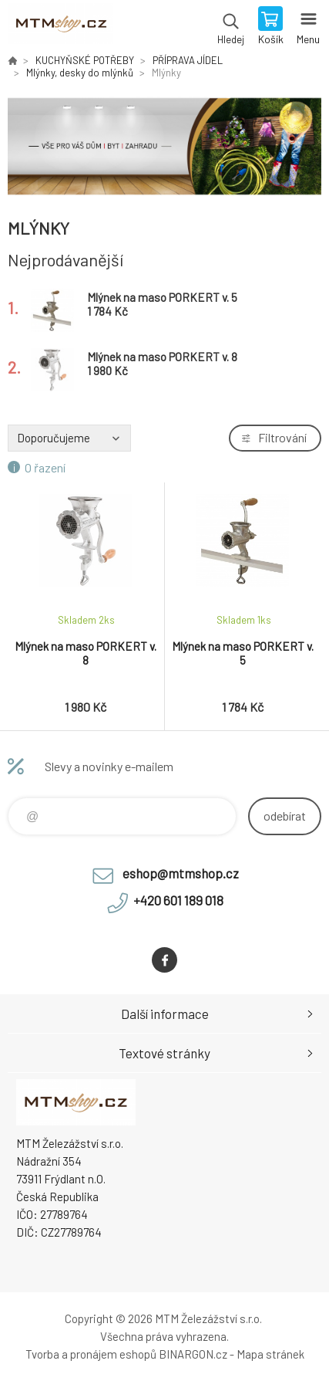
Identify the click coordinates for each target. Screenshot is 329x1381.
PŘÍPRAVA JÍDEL (188, 60)
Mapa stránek (270, 1354)
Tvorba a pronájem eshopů (90, 1354)
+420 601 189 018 (178, 900)
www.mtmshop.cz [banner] (60, 27)
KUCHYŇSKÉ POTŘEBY (84, 60)
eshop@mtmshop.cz (181, 873)
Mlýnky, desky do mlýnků (79, 72)
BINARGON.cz (193, 1354)
